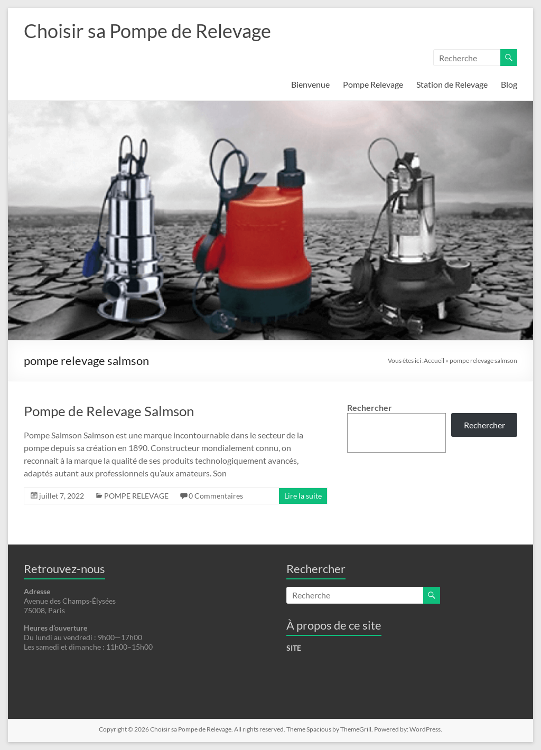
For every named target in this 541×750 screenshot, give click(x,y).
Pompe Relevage (373, 84)
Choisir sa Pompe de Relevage (147, 30)
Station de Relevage (452, 84)
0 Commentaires (216, 495)
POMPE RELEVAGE (136, 495)
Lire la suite (303, 495)
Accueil (434, 360)
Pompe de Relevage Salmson (109, 410)
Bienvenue (310, 84)
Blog (509, 84)
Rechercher (369, 407)
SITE (293, 647)
